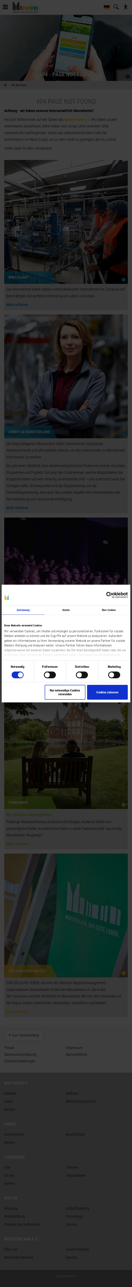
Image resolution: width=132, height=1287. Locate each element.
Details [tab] (66, 610)
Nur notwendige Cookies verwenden (65, 692)
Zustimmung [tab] (23, 610)
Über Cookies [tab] (109, 610)
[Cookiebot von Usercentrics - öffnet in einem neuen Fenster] (109, 595)
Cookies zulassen (107, 692)
